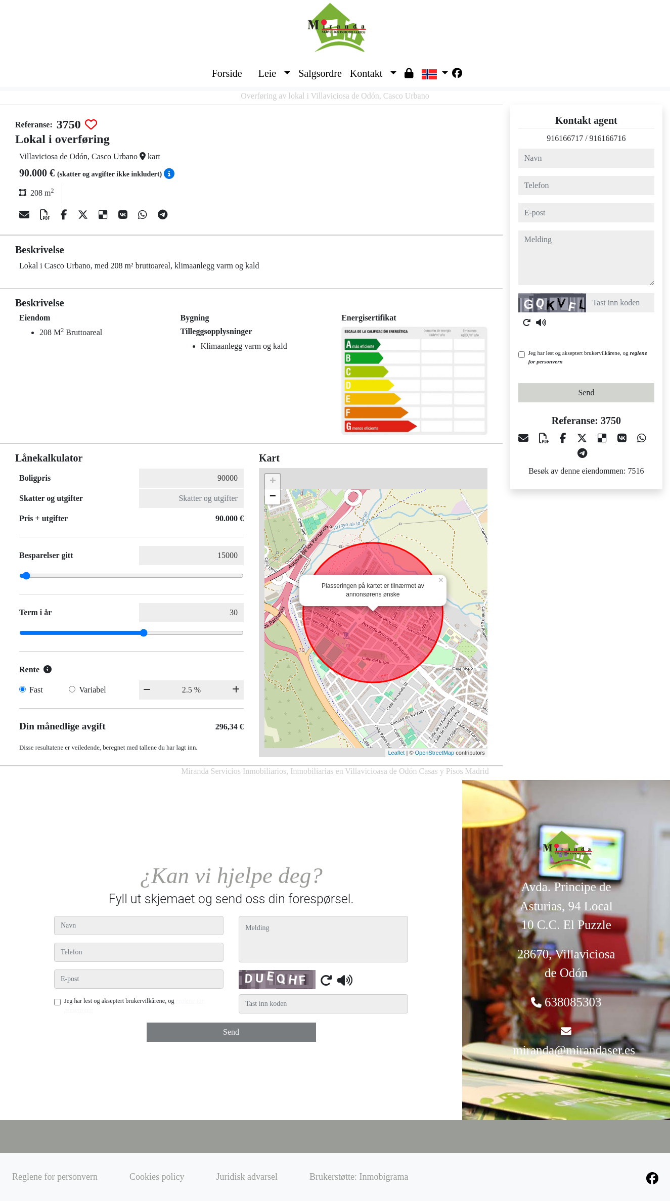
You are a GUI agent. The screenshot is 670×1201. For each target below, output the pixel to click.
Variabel (92, 689)
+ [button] (273, 481)
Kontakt (366, 73)
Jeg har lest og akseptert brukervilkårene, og (587, 357)
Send (586, 392)
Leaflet (396, 753)
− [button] (273, 496)
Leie (267, 73)
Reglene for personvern (55, 1177)
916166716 (608, 138)
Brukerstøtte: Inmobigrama (358, 1177)
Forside (227, 73)
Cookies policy (157, 1177)
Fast (36, 689)
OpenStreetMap (435, 753)
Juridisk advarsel (246, 1177)
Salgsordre (320, 73)
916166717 (565, 138)
